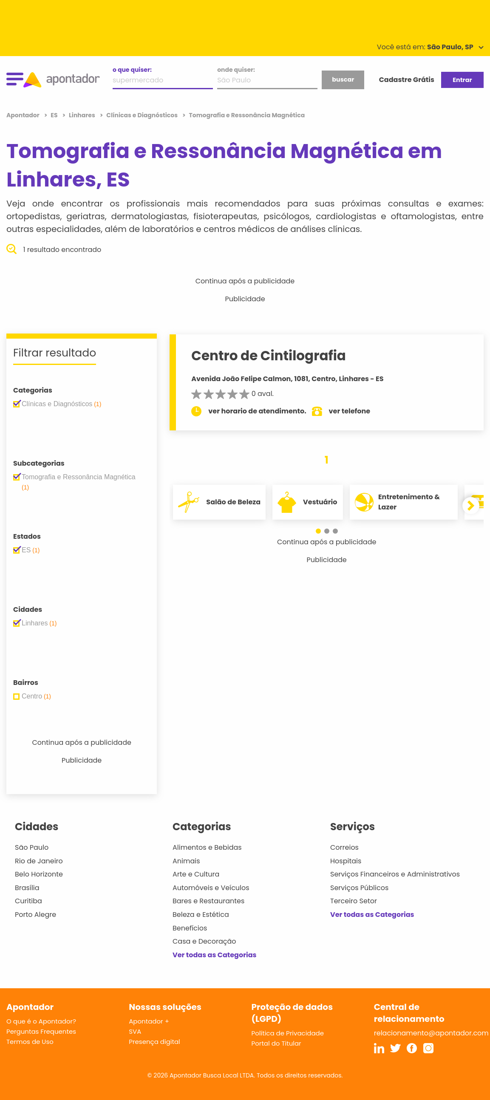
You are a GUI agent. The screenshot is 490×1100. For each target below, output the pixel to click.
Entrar (462, 80)
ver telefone (350, 411)
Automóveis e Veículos (211, 888)
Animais (186, 861)
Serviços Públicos (359, 888)
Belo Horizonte (39, 874)
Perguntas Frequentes (41, 1031)
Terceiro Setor (353, 901)
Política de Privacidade (288, 1033)
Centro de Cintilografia (268, 355)
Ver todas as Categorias (215, 955)
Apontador (23, 115)
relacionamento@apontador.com (431, 1033)
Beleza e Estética (201, 914)
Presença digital (154, 1041)
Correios (344, 847)
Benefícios (190, 928)
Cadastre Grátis (406, 80)
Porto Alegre (35, 914)
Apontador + (149, 1021)
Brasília (27, 888)
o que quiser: (132, 70)
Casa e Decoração (204, 941)
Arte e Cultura (196, 874)
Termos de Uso (30, 1041)
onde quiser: (236, 70)
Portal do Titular (276, 1043)
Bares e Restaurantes (208, 901)
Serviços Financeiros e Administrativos (395, 874)
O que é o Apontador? (41, 1021)
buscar (343, 79)
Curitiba (28, 901)
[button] (318, 531)
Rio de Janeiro (39, 861)
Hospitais (345, 861)
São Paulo (31, 847)
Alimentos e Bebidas (207, 847)
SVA (135, 1031)
